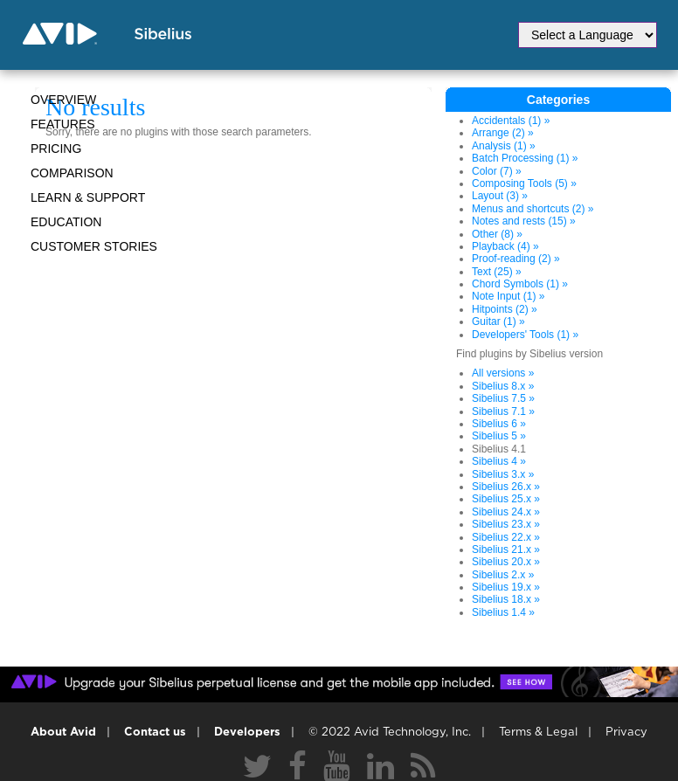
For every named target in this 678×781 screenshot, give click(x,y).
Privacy (626, 732)
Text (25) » (497, 272)
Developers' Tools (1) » (525, 334)
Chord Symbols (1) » (520, 284)
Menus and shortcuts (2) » (532, 209)
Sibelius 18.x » (506, 599)
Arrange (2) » (503, 133)
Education (66, 222)
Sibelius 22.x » (506, 537)
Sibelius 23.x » (506, 524)
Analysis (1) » (504, 146)
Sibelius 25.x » (506, 499)
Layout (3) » (500, 196)
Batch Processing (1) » (525, 158)
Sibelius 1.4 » (503, 612)
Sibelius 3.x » (503, 474)
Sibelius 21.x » (506, 549)
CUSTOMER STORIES (94, 246)
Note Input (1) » (508, 296)
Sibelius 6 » (499, 424)
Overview (63, 100)
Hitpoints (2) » (504, 309)
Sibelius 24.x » (506, 512)
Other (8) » (497, 234)
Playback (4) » (505, 246)
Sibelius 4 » (499, 461)
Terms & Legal (538, 732)
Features (63, 124)
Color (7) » (497, 171)
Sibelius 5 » (499, 436)
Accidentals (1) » (511, 120)
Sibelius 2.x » (503, 575)
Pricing (56, 149)
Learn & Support (88, 197)
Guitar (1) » (498, 321)
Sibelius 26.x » (506, 486)
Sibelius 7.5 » (503, 398)
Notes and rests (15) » (524, 221)
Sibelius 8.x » (503, 386)
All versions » (503, 373)
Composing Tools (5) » (524, 183)
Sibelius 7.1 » (503, 411)
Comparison (72, 173)
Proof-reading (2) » (516, 258)
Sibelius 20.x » (506, 562)
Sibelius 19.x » (506, 587)
